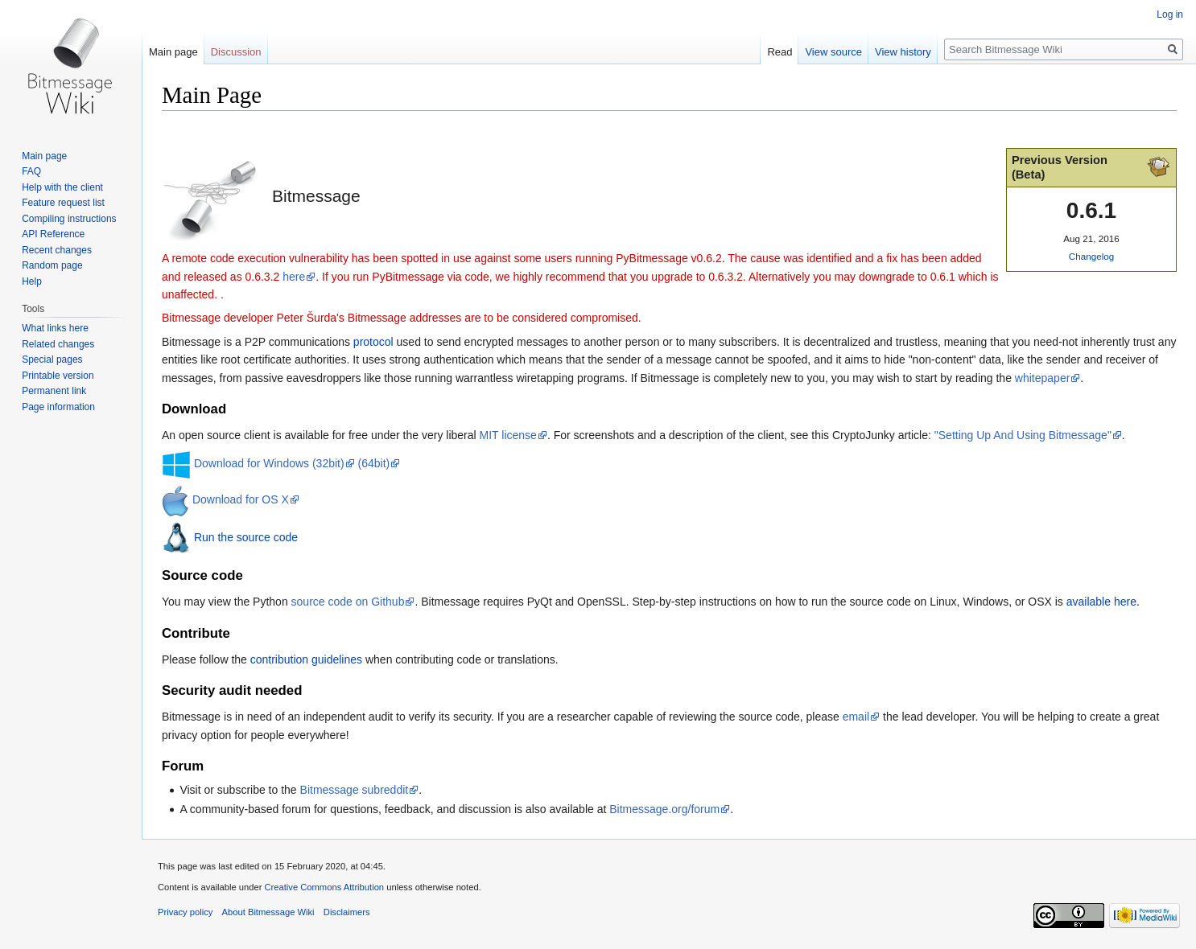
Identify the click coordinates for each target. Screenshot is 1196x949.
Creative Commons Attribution (324, 887)
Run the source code (246, 536)
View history (903, 52)
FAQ (31, 171)
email (856, 716)
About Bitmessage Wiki (268, 912)
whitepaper (1042, 378)
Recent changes (57, 250)
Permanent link (54, 390)
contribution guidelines (306, 659)
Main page (173, 52)
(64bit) (374, 463)
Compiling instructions (69, 218)
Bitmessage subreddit (354, 789)
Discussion (236, 52)
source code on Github (348, 601)
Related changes (58, 344)
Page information (58, 407)
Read (779, 52)
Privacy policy (185, 912)
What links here (55, 328)
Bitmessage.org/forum (664, 809)
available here (1101, 601)
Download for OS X (240, 499)
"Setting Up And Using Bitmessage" (1022, 435)
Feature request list (63, 202)
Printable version (57, 375)
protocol (373, 341)
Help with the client (62, 187)
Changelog (1091, 256)
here (294, 276)
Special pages (52, 359)
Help (32, 281)
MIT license (508, 435)
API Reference (53, 234)
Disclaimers (347, 912)
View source (833, 52)
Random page (52, 265)
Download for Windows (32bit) (269, 463)
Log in (1170, 14)
